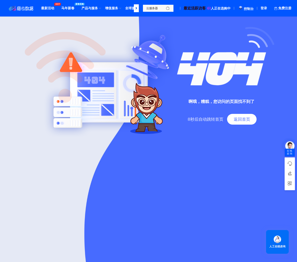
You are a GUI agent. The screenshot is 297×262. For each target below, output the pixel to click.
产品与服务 (89, 8)
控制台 (246, 9)
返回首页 (242, 119)
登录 (263, 8)
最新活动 (48, 6)
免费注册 (284, 8)
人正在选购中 (207, 8)
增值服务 (111, 8)
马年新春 (69, 6)
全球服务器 (134, 6)
